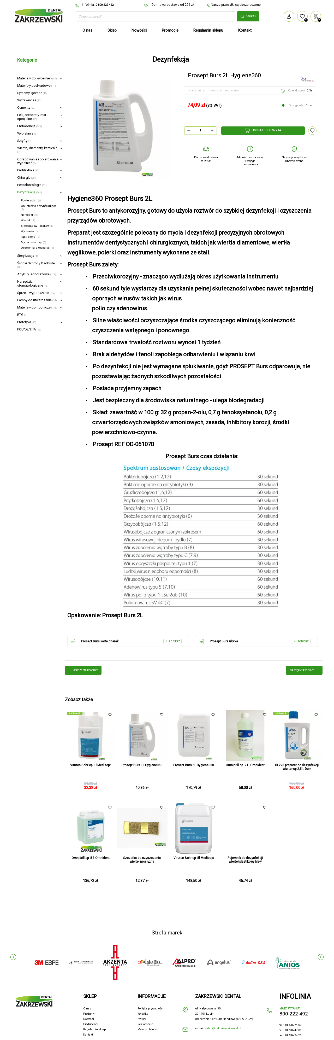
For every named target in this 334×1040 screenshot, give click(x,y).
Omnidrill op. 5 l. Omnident (90, 858)
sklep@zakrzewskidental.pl (223, 1028)
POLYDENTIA (29, 329)
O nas (87, 1008)
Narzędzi (29, 215)
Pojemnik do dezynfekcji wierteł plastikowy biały (245, 859)
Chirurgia (26, 177)
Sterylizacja (28, 256)
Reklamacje (145, 1024)
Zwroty (142, 1019)
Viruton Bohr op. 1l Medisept (90, 765)
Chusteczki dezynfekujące (38, 207)
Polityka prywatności (151, 1008)
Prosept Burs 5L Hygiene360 (193, 765)
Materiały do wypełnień (37, 78)
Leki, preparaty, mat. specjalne (32, 116)
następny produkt (304, 670)
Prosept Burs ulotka (254, 641)
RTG (22, 315)
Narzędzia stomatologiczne (33, 283)
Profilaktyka (28, 170)
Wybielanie (28, 133)
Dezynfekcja (29, 192)
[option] (120, 127)
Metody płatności (148, 1029)
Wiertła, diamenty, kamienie (37, 149)
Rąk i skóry (30, 237)
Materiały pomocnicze (37, 307)
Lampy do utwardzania (37, 300)
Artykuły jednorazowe (36, 274)
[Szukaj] (155, 16)
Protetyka (26, 322)
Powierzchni (32, 200)
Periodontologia (32, 185)
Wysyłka (143, 1013)
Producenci (90, 1024)
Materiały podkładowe (36, 86)
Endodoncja (29, 126)
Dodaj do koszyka (263, 130)
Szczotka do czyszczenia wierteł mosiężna (142, 859)
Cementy (26, 107)
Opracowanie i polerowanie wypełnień (37, 161)
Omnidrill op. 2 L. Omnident (245, 765)
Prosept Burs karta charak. (126, 641)
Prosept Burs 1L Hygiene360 (142, 765)
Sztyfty (25, 141)
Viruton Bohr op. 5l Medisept (194, 858)
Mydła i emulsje (33, 242)
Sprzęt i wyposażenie (36, 293)
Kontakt (88, 1034)
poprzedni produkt (83, 670)
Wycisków (29, 231)
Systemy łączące (32, 93)
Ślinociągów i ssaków (38, 226)
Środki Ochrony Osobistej (36, 265)
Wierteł (28, 220)
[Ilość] (200, 130)
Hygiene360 (232, 90)
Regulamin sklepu (95, 1029)
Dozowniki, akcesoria (37, 247)
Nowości (88, 1019)
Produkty (88, 1013)
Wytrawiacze (29, 100)
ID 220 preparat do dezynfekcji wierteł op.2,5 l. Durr (297, 767)
